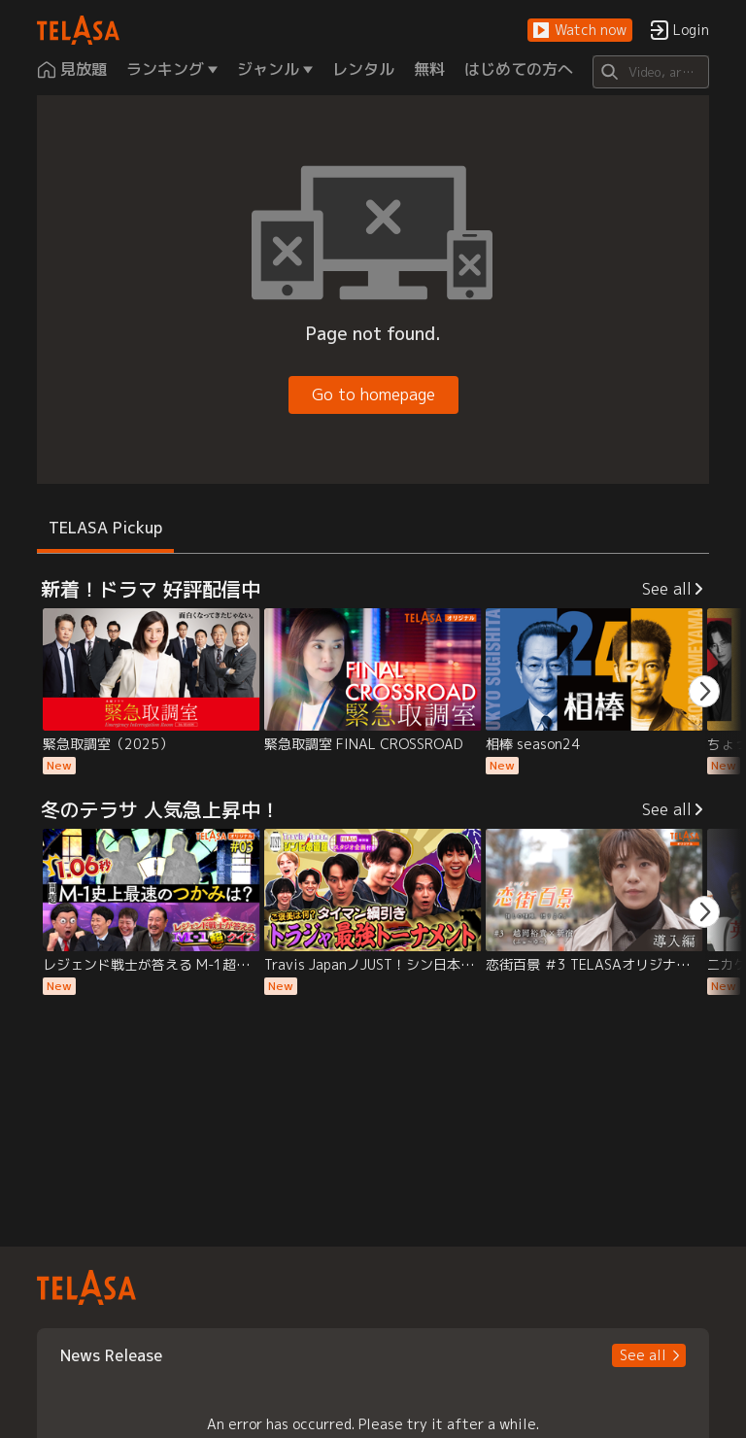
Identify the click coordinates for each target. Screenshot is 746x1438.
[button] (579, 30)
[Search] (650, 71)
